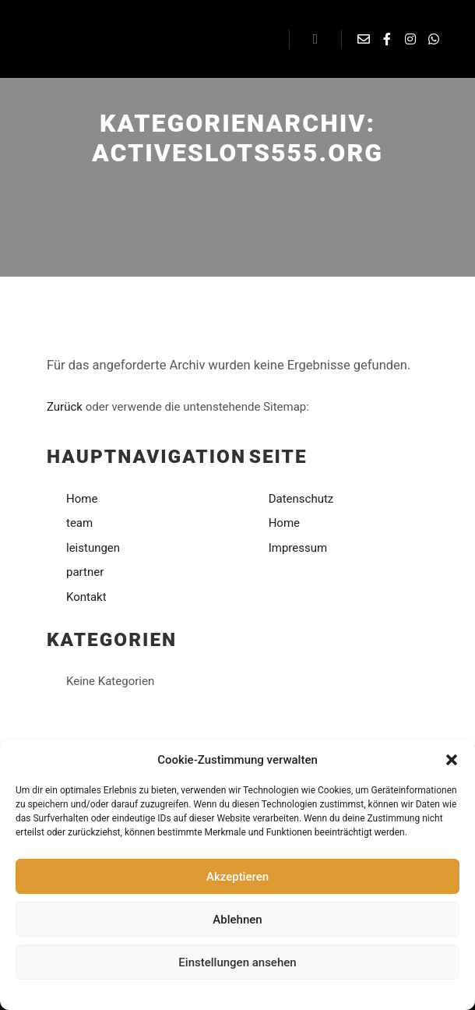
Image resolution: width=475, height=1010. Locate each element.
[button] (451, 760)
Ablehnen (237, 920)
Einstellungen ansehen (237, 962)
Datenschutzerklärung (209, 992)
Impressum (286, 992)
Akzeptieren (237, 877)
